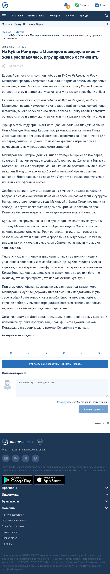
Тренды (84, 15)
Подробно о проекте (13, 526)
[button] (66, 5)
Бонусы (70, 15)
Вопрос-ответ (9, 538)
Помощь (8, 508)
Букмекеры (10, 501)
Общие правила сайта (14, 520)
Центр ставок (36, 15)
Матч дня (23, 24)
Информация (11, 494)
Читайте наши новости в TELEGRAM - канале (55, 364)
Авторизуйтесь (64, 402)
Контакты (7, 543)
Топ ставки (16, 15)
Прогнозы (9, 488)
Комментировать (93, 409)
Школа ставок (9, 532)
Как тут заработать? (12, 514)
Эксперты (55, 15)
